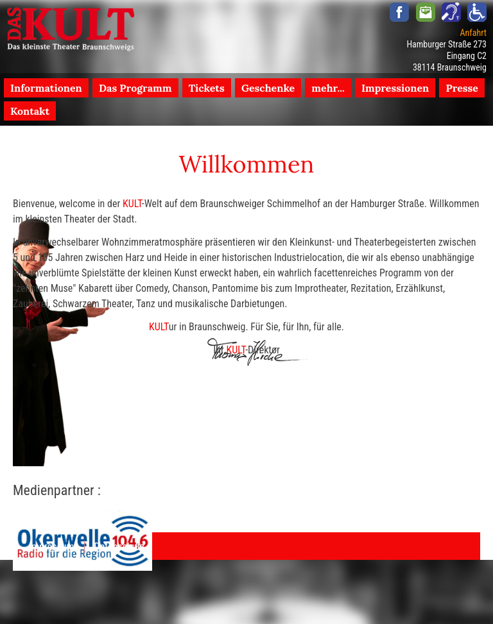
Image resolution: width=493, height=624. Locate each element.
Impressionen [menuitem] (395, 87)
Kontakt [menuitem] (29, 111)
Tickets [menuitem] (207, 87)
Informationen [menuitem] (46, 87)
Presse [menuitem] (461, 87)
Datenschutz (119, 547)
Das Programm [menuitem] (135, 87)
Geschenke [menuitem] (268, 87)
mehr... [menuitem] (327, 87)
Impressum (51, 547)
